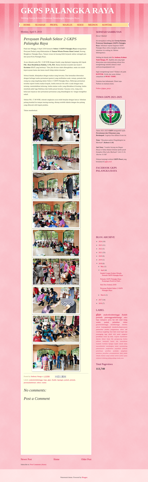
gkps (49, 380)
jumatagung (99, 334)
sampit (108, 356)
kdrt (117, 341)
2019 (100, 260)
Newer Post (26, 459)
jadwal (98, 327)
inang (125, 320)
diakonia (98, 339)
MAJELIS (67, 25)
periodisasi (99, 336)
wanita (44, 383)
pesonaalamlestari (30, 383)
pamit (118, 334)
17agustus (116, 336)
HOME (27, 25)
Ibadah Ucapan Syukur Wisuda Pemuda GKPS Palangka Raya (111, 274)
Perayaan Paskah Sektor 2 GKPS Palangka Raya (111, 289)
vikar (111, 332)
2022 (100, 249)
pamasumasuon (100, 348)
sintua (125, 322)
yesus (122, 358)
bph (126, 332)
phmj (121, 353)
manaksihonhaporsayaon (119, 327)
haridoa (125, 339)
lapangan (60, 380)
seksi (125, 317)
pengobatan (124, 351)
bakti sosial (116, 332)
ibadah (54, 380)
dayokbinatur (123, 336)
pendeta (107, 329)
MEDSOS (93, 25)
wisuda (118, 358)
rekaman (103, 356)
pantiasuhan (99, 329)
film (112, 339)
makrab (121, 344)
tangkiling (106, 332)
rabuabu (98, 356)
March (103, 295)
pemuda (72, 380)
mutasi (116, 346)
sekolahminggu (115, 324)
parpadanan (118, 348)
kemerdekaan (123, 341)
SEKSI (80, 25)
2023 (100, 245)
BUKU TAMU (110, 76)
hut (113, 320)
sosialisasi (99, 332)
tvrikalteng (104, 358)
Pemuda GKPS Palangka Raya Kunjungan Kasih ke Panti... (110, 280)
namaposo (103, 320)
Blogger (84, 477)
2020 (100, 256)
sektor (39, 383)
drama (108, 339)
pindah (125, 353)
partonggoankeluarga (113, 317)
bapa (45, 380)
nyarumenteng (123, 346)
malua (125, 344)
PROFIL (54, 25)
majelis (116, 344)
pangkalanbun (109, 348)
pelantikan (116, 322)
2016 (100, 303)
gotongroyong (118, 339)
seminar (112, 356)
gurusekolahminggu (102, 324)
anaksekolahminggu (36, 380)
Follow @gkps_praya (103, 88)
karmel (112, 341)
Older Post (86, 459)
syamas (121, 356)
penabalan (116, 351)
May (102, 266)
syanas (125, 356)
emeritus (124, 324)
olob (114, 334)
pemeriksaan (99, 351)
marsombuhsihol (100, 346)
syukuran (98, 358)
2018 (100, 263)
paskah (66, 380)
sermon (117, 356)
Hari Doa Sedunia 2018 (108, 285)
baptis (122, 332)
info (117, 320)
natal (121, 320)
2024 (100, 241)
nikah (110, 334)
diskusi (104, 339)
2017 (100, 300)
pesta (110, 320)
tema (111, 336)
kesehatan (105, 344)
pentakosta (99, 353)
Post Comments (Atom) (38, 464)
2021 (100, 252)
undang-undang (112, 358)
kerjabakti (98, 344)
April (103, 270)
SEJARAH (40, 25)
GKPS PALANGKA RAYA (67, 10)
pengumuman (114, 329)
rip (108, 336)
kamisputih (106, 341)
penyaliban (106, 353)
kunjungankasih (106, 327)
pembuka (124, 348)
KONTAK (107, 25)
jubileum (98, 341)
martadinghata (110, 346)
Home (56, 459)
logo (105, 334)
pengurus (124, 334)
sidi (126, 329)
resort (105, 336)
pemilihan (108, 351)
